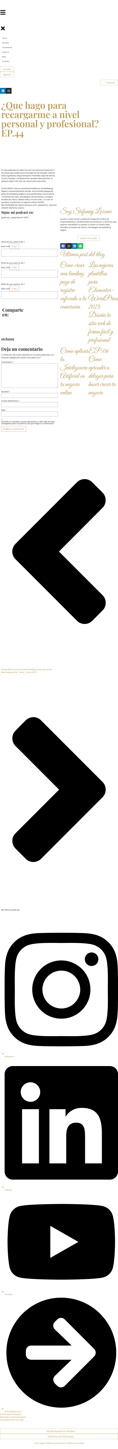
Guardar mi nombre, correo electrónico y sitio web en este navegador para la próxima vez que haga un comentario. (28, 422)
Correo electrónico (10, 401)
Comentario (7, 362)
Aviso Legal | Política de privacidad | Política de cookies (59, 1443)
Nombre (5, 392)
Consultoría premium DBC (12, 1420)
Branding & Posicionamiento (13, 1417)
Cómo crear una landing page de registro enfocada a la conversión (73, 286)
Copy (14, 246)
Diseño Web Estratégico (11, 1414)
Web (3, 410)
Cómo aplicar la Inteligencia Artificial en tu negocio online (74, 372)
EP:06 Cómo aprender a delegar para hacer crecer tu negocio (102, 372)
